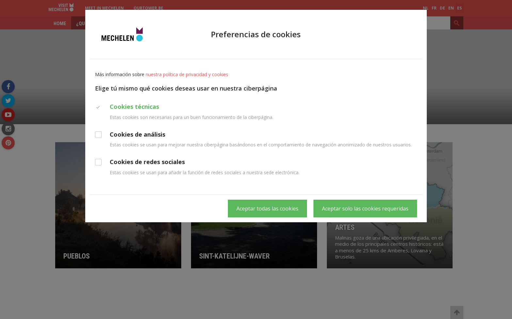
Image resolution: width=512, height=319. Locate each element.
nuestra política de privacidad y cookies (187, 74)
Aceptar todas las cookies (267, 208)
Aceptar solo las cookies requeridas (365, 208)
